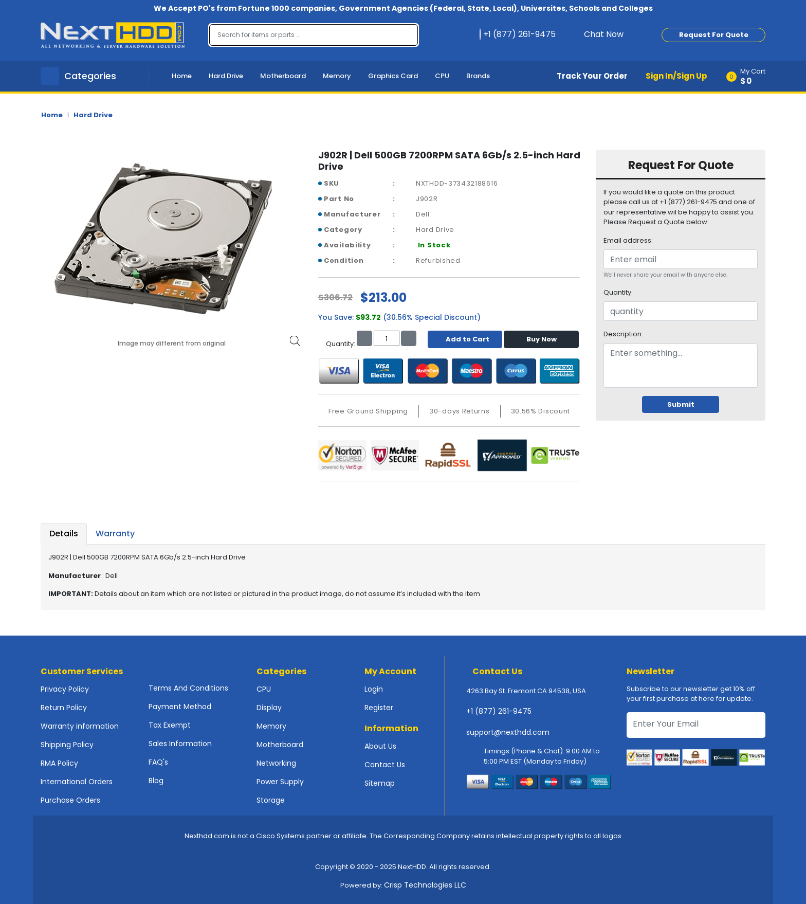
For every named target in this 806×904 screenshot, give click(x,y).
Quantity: (618, 292)
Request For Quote (713, 35)
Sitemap (379, 783)
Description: (623, 334)
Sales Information (180, 743)
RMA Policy (59, 763)
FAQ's (158, 762)
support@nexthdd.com (507, 732)
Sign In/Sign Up (676, 75)
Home (182, 76)
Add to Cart (465, 339)
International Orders (77, 781)
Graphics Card (393, 76)
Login (373, 689)
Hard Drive (226, 76)
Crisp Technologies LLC (425, 885)
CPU (442, 76)
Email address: (628, 240)
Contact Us (384, 765)
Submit (680, 404)
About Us (380, 746)
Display (269, 707)
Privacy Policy (65, 689)
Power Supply (280, 781)
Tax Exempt (170, 725)
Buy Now (541, 339)
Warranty (115, 533)
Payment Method (180, 706)
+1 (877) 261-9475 (499, 711)
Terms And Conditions (188, 688)
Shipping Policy (67, 744)
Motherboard (283, 76)
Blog (156, 780)
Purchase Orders (70, 800)
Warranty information (80, 726)
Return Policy (64, 707)
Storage (271, 800)
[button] (749, 76)
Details (63, 533)
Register (378, 707)
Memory (337, 76)
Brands (478, 76)
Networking (276, 763)
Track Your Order (592, 75)
